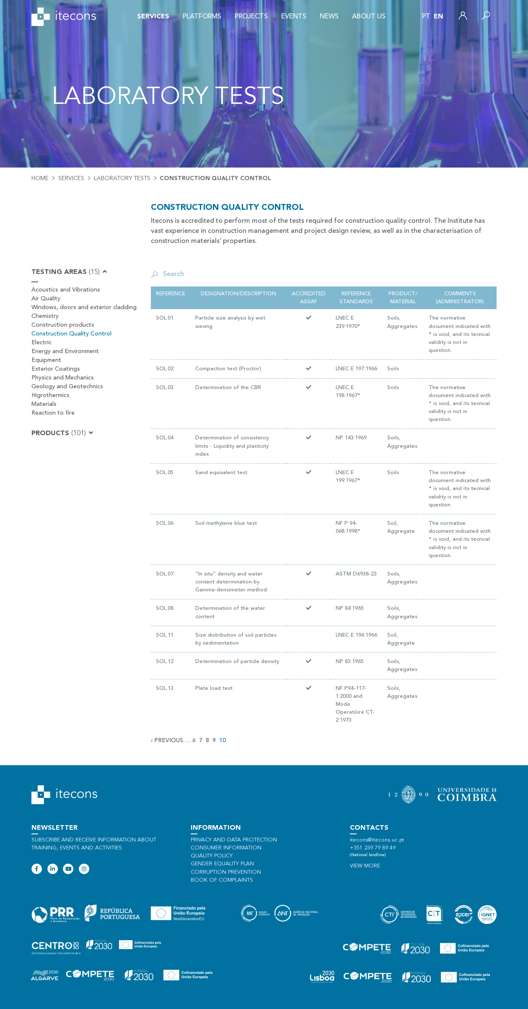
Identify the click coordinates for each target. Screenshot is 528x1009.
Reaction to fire (53, 413)
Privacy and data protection (234, 840)
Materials (44, 404)
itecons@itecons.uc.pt (377, 840)
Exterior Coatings (55, 369)
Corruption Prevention (226, 872)
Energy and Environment (65, 351)
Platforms (202, 16)
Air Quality (45, 299)
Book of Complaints (222, 880)
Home (40, 178)
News (329, 16)
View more (365, 866)
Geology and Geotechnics (67, 387)
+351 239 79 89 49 (373, 848)
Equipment (46, 360)
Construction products (62, 325)
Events (293, 16)
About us (369, 16)
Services (153, 16)
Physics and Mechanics (62, 378)
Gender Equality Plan (222, 864)
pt (426, 16)
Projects (251, 16)
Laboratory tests (122, 178)
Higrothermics (50, 395)
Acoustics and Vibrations (65, 290)
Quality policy (212, 856)
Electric (41, 343)
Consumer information (226, 848)
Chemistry (45, 316)
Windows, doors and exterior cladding (84, 307)
